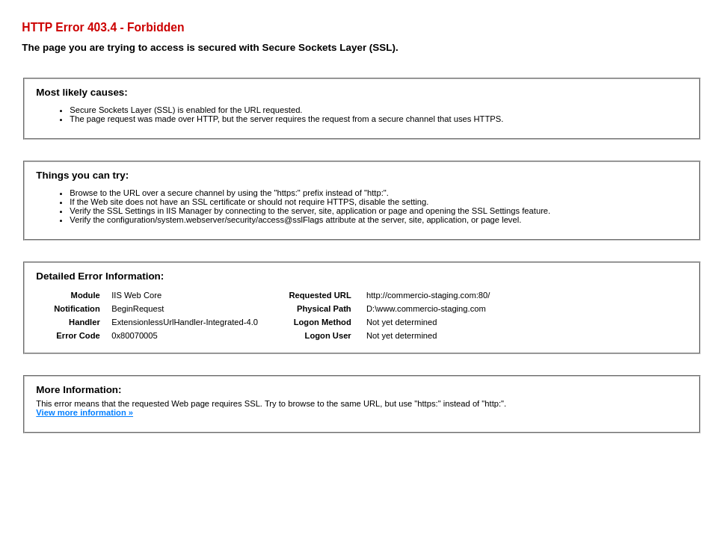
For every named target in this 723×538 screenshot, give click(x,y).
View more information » (84, 412)
